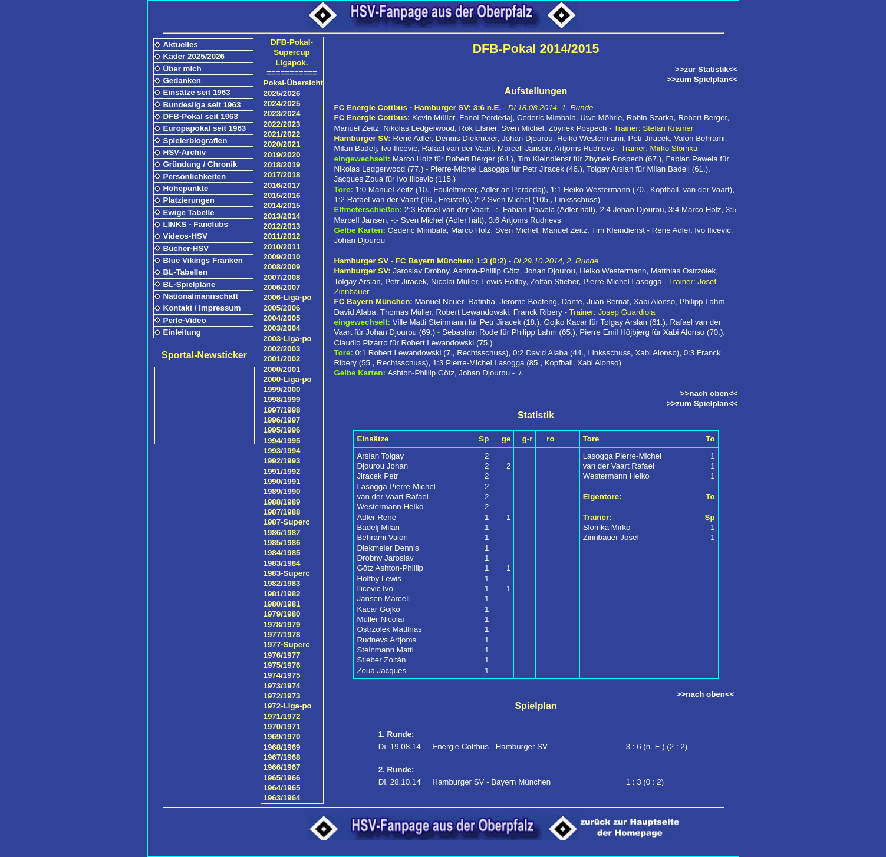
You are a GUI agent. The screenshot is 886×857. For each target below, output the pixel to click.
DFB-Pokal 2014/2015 (536, 49)
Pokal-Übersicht (293, 82)
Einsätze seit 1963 (196, 92)
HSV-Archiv (184, 152)
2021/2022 (282, 134)
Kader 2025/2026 (194, 56)
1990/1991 (282, 481)
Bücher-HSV (186, 248)
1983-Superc (287, 573)
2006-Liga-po (288, 297)
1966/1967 (282, 767)
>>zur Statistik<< (706, 69)
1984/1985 (282, 552)
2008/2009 (282, 266)
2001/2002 (282, 358)
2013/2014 (282, 216)
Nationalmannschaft (200, 296)
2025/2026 (282, 93)
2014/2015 (282, 205)
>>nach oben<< (709, 393)
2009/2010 (282, 256)
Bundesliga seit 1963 (202, 104)
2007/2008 (282, 277)
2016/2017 (282, 185)
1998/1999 (282, 399)
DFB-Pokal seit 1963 (200, 116)
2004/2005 (282, 318)
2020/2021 (282, 144)
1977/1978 (282, 634)
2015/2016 (282, 195)
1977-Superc (287, 644)
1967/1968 (282, 757)
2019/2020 (282, 154)
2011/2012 (282, 236)
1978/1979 (282, 624)
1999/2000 (282, 389)
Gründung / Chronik (200, 164)
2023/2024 (282, 113)
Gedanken (182, 80)
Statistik (536, 415)
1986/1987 (282, 532)
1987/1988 (282, 511)
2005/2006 (282, 308)
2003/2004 (282, 328)
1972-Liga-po (288, 705)
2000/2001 (282, 369)
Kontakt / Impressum (202, 308)
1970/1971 (282, 726)
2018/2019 (282, 164)
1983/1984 (282, 563)
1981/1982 (282, 593)
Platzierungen (189, 200)
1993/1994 (282, 450)
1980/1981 (282, 603)
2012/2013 (282, 226)
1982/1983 (282, 583)
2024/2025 (282, 103)
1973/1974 (282, 685)
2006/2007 (282, 287)
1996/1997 (282, 420)
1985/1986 (282, 542)
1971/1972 (282, 716)
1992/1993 (282, 460)
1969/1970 (282, 736)
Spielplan (535, 706)
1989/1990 (282, 491)
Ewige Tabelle (189, 212)
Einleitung (182, 332)
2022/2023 (282, 124)
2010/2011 (282, 246)
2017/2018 (282, 174)
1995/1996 (282, 430)
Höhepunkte (186, 188)
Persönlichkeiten (194, 176)
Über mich (182, 68)
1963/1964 (282, 797)
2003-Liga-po (288, 338)
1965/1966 (282, 777)
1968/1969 (282, 747)
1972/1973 (282, 695)
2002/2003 (282, 348)
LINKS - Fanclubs (195, 224)
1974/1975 (282, 675)
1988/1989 (282, 501)
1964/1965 (282, 787)
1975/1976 (282, 665)
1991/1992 (282, 471)
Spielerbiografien (195, 140)
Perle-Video (184, 320)
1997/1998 (282, 410)
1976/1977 (282, 655)
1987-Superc (287, 522)
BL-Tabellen (185, 272)
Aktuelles (180, 44)
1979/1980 (282, 613)
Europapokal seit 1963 (204, 128)
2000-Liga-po (288, 379)
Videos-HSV (185, 236)
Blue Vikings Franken (203, 260)
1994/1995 (282, 440)
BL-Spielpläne (189, 284)
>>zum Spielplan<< (702, 79)
